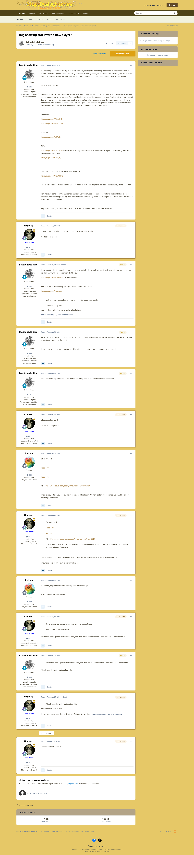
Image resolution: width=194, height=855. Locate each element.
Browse (22, 14)
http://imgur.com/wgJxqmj (51, 291)
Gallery (40, 19)
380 (29, 475)
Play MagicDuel (58, 13)
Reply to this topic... (39, 793)
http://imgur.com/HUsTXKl (51, 277)
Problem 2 (45, 477)
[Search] (146, 13)
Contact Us (92, 846)
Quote (49, 216)
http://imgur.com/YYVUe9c (52, 150)
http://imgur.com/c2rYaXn (51, 137)
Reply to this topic (122, 54)
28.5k (29, 247)
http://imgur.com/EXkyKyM (51, 158)
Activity (32, 13)
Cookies (102, 846)
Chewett (28, 225)
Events (30, 19)
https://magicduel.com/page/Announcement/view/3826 (68, 486)
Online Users (60, 19)
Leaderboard (74, 13)
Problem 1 (45, 468)
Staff (49, 19)
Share (109, 43)
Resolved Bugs (48, 45)
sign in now (73, 783)
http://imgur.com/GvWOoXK (52, 123)
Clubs (85, 13)
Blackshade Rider (36, 42)
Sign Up (172, 5)
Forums (20, 19)
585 (29, 87)
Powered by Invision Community (97, 851)
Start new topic (99, 54)
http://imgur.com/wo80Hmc (52, 176)
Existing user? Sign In (154, 5)
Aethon (29, 453)
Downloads (43, 13)
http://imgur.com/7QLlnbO (51, 119)
